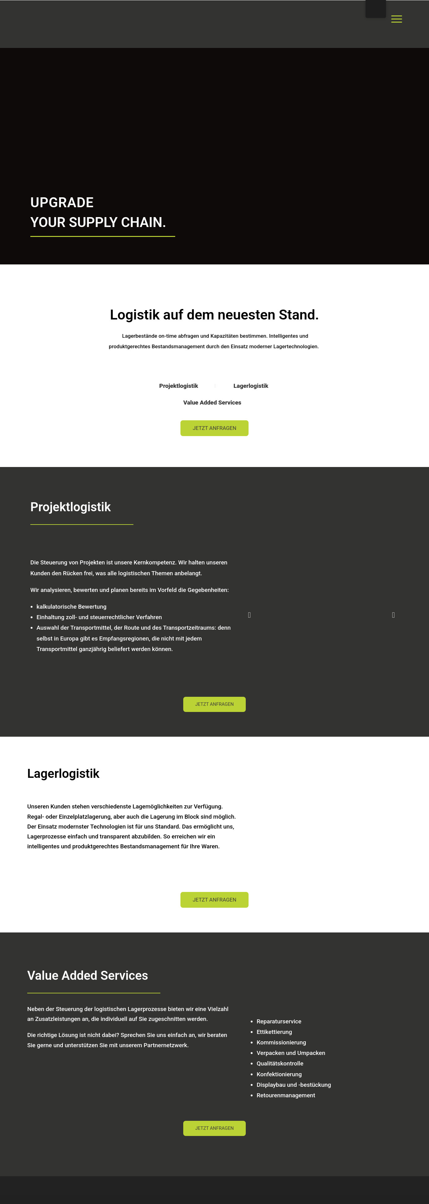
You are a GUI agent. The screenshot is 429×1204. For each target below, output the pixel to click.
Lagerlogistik (250, 385)
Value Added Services (213, 402)
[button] (249, 615)
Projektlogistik (179, 385)
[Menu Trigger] (397, 18)
